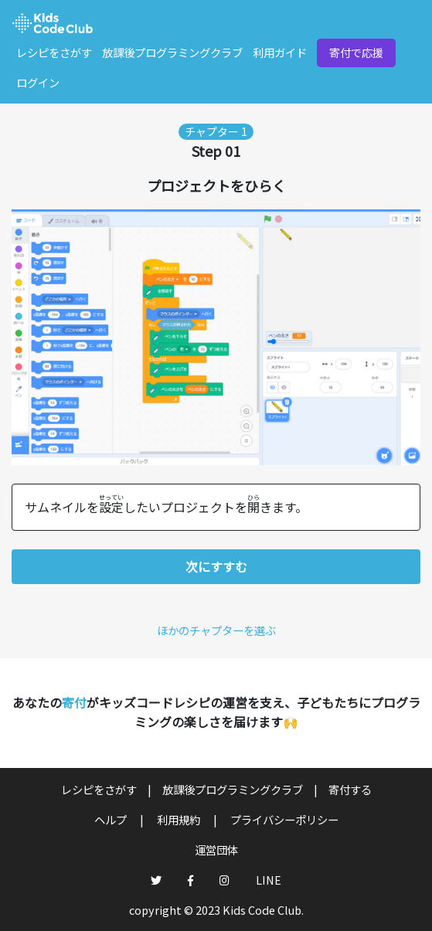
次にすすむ (216, 566)
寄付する (350, 789)
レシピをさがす (54, 52)
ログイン (38, 82)
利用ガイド (280, 52)
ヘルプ (111, 819)
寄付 (74, 702)
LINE (268, 880)
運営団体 (216, 849)
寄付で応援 (356, 52)
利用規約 (179, 819)
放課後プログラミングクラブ (172, 52)
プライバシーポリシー (284, 819)
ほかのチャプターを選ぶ (216, 630)
